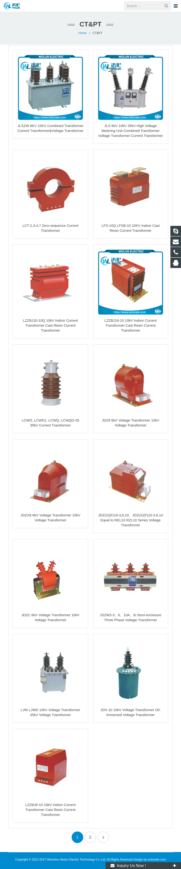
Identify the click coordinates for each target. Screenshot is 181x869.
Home (83, 33)
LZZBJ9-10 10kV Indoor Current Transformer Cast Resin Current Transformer (50, 810)
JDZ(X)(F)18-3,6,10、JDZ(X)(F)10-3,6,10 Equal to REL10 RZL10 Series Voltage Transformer (130, 520)
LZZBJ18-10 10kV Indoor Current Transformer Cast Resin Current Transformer (130, 325)
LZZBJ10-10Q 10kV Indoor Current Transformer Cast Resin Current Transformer (50, 325)
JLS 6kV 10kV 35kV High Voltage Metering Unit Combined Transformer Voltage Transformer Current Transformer (130, 131)
